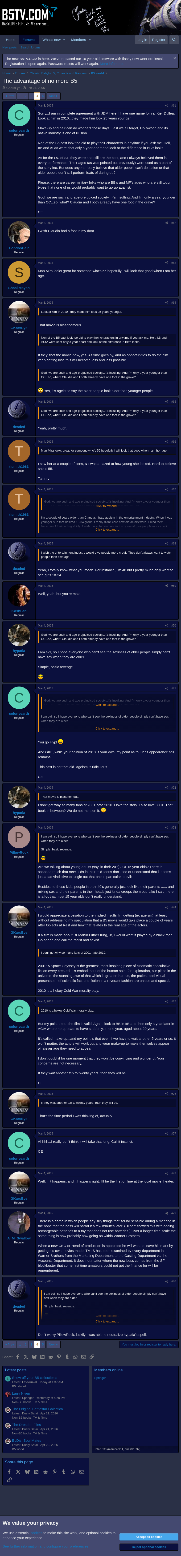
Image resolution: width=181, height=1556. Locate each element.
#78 (173, 1173)
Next (52, 96)
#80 (173, 1281)
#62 (173, 223)
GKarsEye (13, 88)
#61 (173, 105)
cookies (36, 1533)
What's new (51, 40)
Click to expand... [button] (107, 506)
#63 (173, 263)
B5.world (18, 1449)
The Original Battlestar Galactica (37, 1409)
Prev (11, 96)
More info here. (112, 64)
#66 (173, 441)
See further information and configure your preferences (45, 1546)
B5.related (19, 1386)
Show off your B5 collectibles (34, 1378)
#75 (173, 1001)
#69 (173, 585)
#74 (173, 907)
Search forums (31, 47)
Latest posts (16, 1370)
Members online (108, 1370)
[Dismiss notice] (174, 58)
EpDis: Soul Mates (26, 1440)
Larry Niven (21, 1393)
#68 (173, 543)
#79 (173, 1213)
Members (78, 40)
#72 (173, 787)
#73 (173, 827)
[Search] (174, 39)
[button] (64, 39)
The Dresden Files (26, 1425)
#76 (173, 1094)
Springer (100, 1378)
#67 (173, 489)
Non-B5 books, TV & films (29, 1402)
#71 (173, 688)
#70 (173, 625)
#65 (173, 401)
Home (10, 40)
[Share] (167, 105)
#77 (173, 1133)
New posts (9, 47)
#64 (173, 302)
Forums (28, 40)
